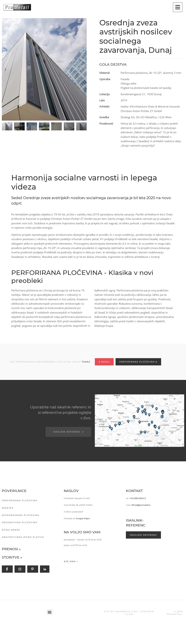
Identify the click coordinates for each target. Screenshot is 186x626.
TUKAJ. (86, 362)
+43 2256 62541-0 (137, 498)
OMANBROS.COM (126, 611)
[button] (45, 69)
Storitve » (12, 557)
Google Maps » (83, 518)
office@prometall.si (140, 505)
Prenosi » (11, 549)
